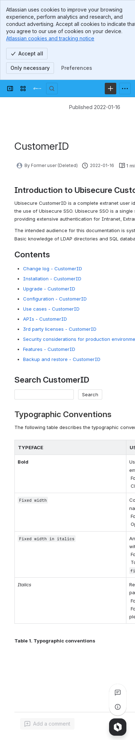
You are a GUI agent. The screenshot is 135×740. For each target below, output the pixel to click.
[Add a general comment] (47, 724)
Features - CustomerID (49, 349)
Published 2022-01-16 (94, 107)
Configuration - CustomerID (55, 299)
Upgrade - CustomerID (49, 289)
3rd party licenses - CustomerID (59, 329)
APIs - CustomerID (45, 319)
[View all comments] (117, 692)
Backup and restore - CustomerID (61, 359)
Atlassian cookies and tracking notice (50, 38)
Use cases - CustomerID (51, 309)
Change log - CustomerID (52, 268)
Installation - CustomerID (52, 278)
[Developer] (37, 88)
